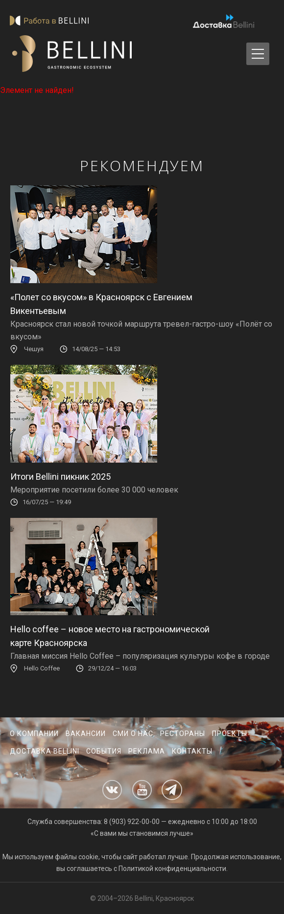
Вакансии (86, 733)
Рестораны (182, 733)
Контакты (192, 751)
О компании (34, 733)
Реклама (146, 751)
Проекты (229, 733)
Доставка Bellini (44, 751)
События (103, 751)
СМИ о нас (133, 733)
